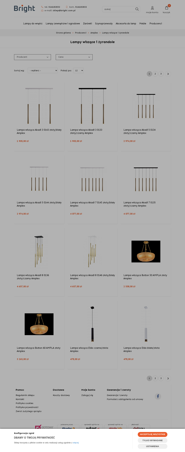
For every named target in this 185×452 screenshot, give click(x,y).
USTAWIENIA (152, 446)
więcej (76, 442)
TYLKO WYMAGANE (152, 440)
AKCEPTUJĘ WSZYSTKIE (152, 434)
